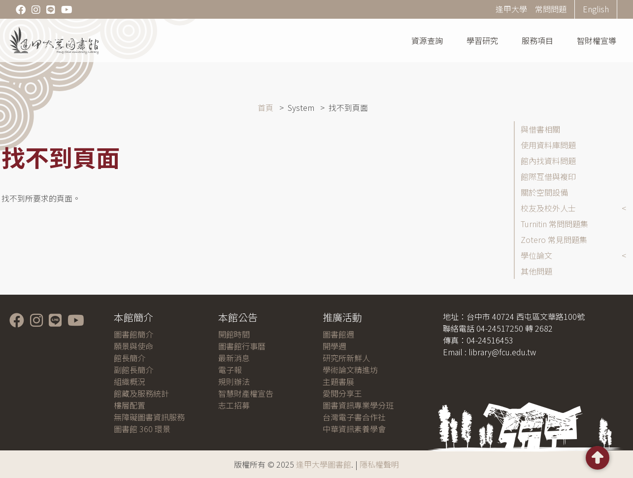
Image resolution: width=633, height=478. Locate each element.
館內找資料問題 (548, 161)
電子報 (230, 370)
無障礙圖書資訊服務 (149, 417)
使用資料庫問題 (548, 145)
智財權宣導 (596, 40)
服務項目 (537, 40)
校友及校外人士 (548, 208)
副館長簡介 (133, 370)
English (596, 9)
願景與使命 (133, 346)
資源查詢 (427, 40)
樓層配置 (129, 405)
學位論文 (536, 255)
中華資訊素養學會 (354, 429)
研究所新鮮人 (346, 358)
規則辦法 (234, 381)
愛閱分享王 (342, 393)
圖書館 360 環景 (142, 429)
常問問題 (550, 9)
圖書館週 (338, 334)
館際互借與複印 (548, 176)
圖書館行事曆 (242, 346)
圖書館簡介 (133, 334)
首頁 (265, 107)
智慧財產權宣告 (245, 393)
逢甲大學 (511, 9)
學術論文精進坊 (350, 370)
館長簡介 (129, 358)
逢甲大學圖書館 (323, 464)
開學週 (334, 346)
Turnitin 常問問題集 (554, 224)
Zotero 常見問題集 (554, 239)
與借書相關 (540, 129)
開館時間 (234, 334)
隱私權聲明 (379, 464)
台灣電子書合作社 (354, 417)
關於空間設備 (544, 192)
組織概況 (129, 381)
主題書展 (338, 381)
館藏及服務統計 (141, 393)
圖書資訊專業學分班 (358, 405)
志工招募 (234, 405)
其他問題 (536, 271)
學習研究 (482, 40)
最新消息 (234, 358)
